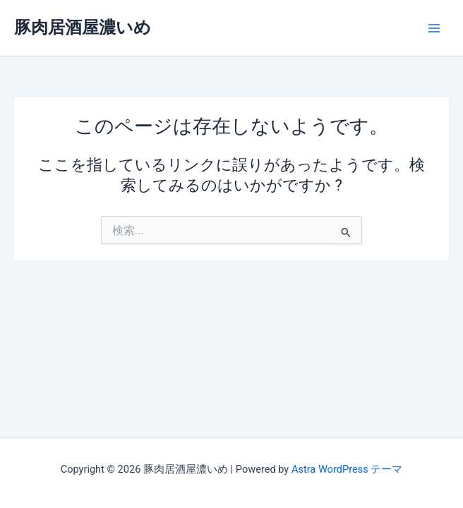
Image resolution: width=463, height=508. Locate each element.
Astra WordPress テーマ (346, 469)
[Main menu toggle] (434, 28)
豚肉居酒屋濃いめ (82, 27)
